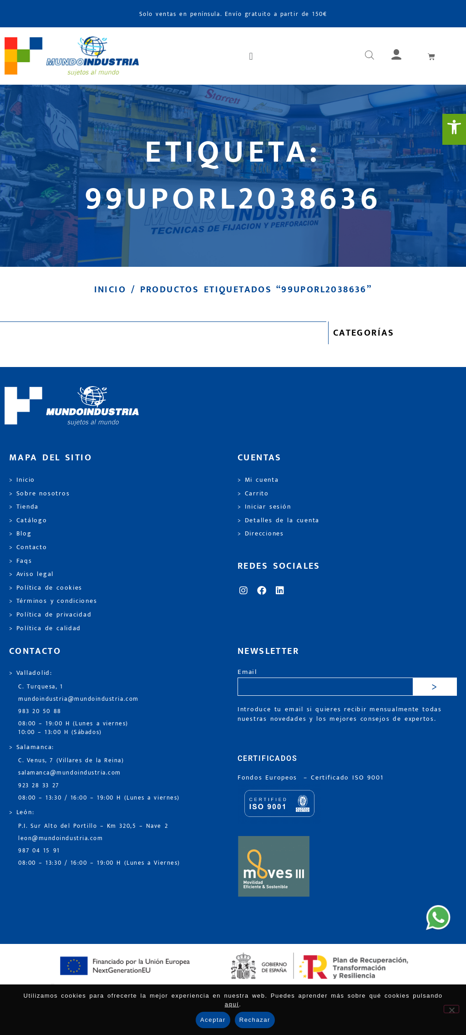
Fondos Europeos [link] (269, 777)
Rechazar (254, 1019)
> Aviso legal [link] (31, 574)
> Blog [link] (20, 533)
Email (247, 672)
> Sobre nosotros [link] (39, 493)
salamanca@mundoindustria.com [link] (69, 773)
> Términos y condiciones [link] (53, 601)
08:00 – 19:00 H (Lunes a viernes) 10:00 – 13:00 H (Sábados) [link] (73, 728)
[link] (454, 129)
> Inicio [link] (22, 479)
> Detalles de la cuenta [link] (278, 520)
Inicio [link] (110, 289)
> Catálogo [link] (28, 520)
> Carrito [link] (253, 493)
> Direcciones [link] (261, 533)
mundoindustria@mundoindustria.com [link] (78, 699)
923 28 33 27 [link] (38, 785)
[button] (252, 56)
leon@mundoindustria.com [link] (60, 838)
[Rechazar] (451, 1009)
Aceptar (213, 1019)
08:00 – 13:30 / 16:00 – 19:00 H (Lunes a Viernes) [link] (99, 863)
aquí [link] (232, 1004)
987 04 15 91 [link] (39, 851)
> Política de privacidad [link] (50, 614)
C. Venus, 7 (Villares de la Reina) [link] (71, 760)
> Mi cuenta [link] (258, 479)
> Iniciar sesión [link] (264, 506)
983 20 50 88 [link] (39, 711)
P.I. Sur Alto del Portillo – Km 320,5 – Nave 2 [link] (93, 826)
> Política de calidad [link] (45, 628)
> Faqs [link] (20, 561)
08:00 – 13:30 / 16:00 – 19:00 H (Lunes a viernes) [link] (99, 798)
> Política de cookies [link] (45, 587)
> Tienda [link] (24, 506)
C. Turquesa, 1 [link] (40, 687)
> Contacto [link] (28, 547)
